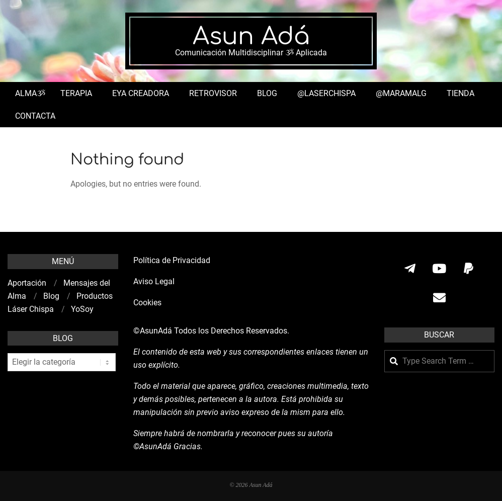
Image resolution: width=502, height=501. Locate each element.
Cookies (148, 302)
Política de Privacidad (171, 260)
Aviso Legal (154, 281)
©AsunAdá (152, 331)
